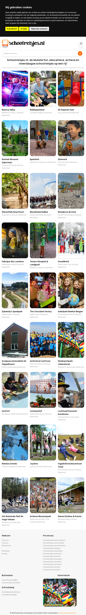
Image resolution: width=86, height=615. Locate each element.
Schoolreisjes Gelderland (52, 551)
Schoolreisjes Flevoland (52, 564)
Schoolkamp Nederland (11, 592)
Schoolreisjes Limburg (51, 548)
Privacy (5, 553)
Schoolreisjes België (10, 580)
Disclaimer (6, 551)
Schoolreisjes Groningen (52, 559)
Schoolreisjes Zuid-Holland (53, 543)
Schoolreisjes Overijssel (52, 553)
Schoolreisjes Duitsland (11, 582)
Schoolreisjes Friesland (52, 561)
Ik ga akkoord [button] (12, 29)
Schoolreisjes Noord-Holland (54, 540)
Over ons (5, 540)
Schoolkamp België (9, 594)
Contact (5, 543)
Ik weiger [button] (24, 29)
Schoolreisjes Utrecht (51, 567)
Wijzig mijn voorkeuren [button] (39, 29)
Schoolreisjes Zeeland (51, 569)
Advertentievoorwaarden (67, 613)
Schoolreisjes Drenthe (51, 556)
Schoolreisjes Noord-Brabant (54, 545)
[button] (13, 104)
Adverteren (6, 545)
